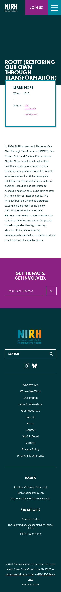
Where (17, 105)
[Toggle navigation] (54, 7)
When (16, 93)
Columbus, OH (30, 108)
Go (51, 291)
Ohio (26, 105)
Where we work (32, 114)
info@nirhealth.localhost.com (20, 574)
